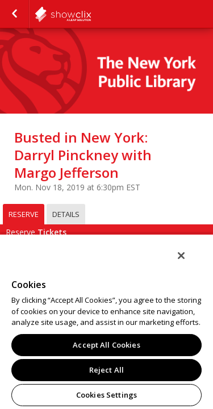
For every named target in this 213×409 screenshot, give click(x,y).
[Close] (189, 263)
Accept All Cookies (106, 345)
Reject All (106, 370)
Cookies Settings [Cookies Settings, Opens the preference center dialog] (106, 395)
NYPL (91, 14)
